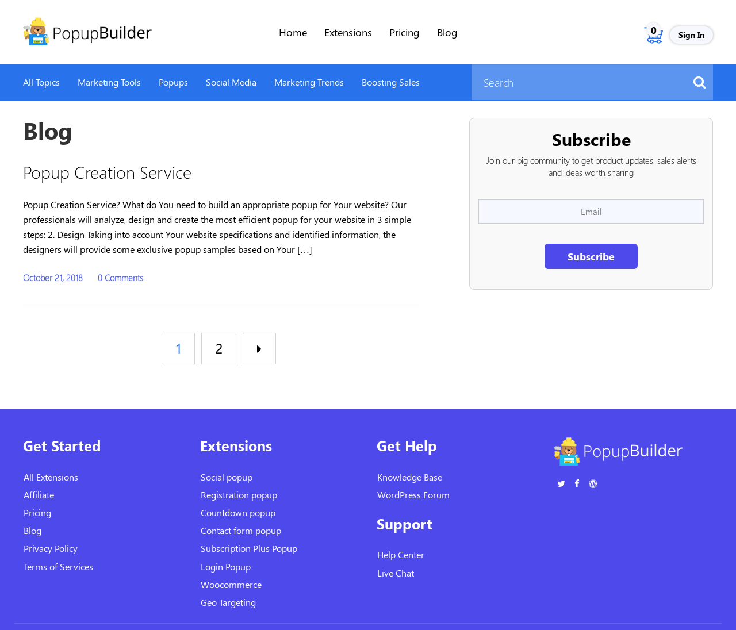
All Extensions (51, 477)
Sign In (691, 34)
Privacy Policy (51, 548)
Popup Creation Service (107, 171)
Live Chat (395, 573)
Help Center (400, 554)
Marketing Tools (109, 82)
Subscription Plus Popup (249, 548)
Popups (173, 82)
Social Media (231, 82)
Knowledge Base (409, 477)
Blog (447, 32)
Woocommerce (231, 584)
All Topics (41, 82)
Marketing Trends (309, 82)
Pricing (404, 32)
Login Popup (226, 566)
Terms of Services (58, 566)
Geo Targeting (228, 602)
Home (293, 32)
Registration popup (239, 495)
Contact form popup (241, 530)
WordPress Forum (413, 495)
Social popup (226, 477)
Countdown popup (238, 512)
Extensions (348, 32)
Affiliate (39, 495)
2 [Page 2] (219, 348)
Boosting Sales (391, 82)
